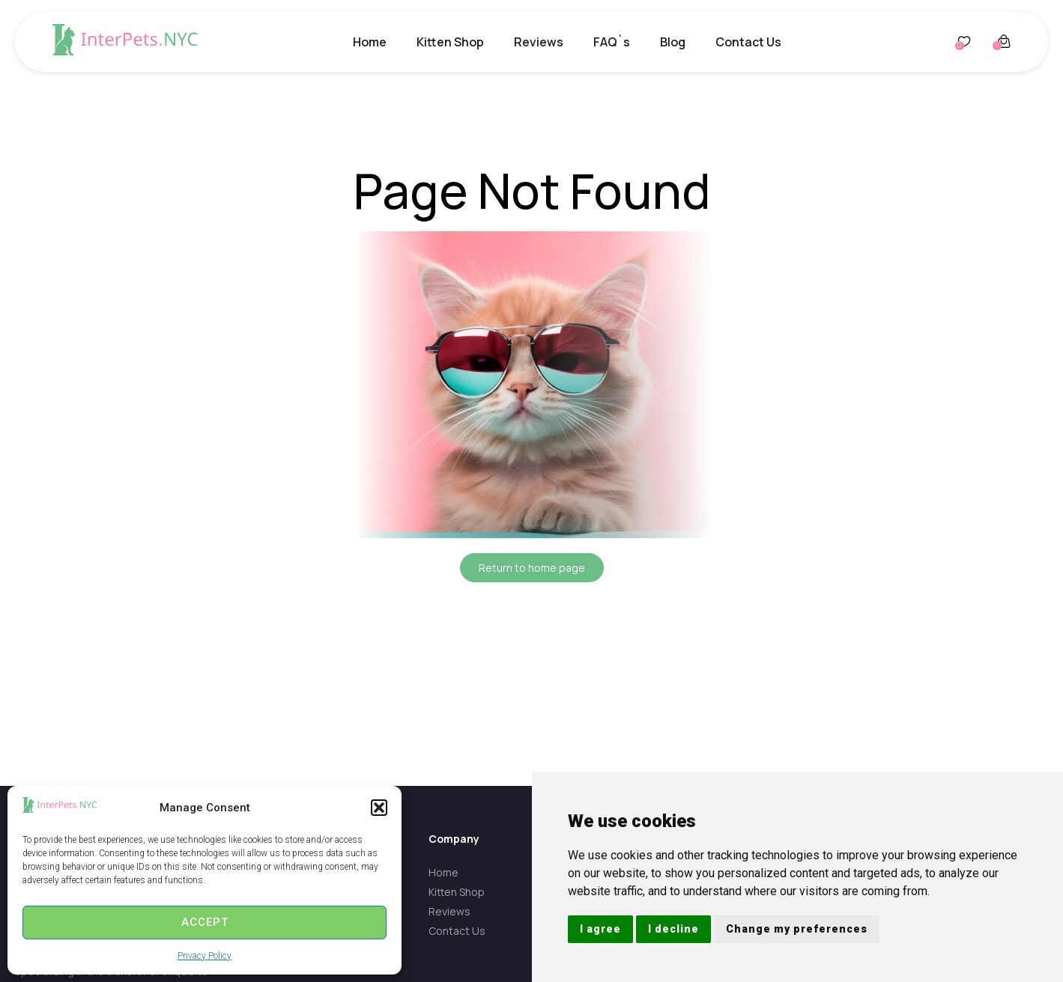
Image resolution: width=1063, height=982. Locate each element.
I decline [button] (673, 929)
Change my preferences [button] (796, 929)
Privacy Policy (204, 956)
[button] (379, 807)
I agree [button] (600, 929)
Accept (204, 922)
